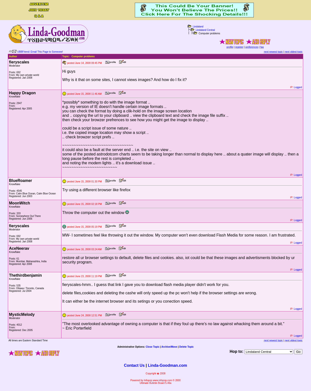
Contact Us (134, 365)
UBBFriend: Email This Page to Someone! (40, 51)
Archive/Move (169, 346)
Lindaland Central (205, 30)
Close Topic (153, 346)
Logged (298, 87)
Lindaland (198, 26)
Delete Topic (186, 346)
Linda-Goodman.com (167, 365)
